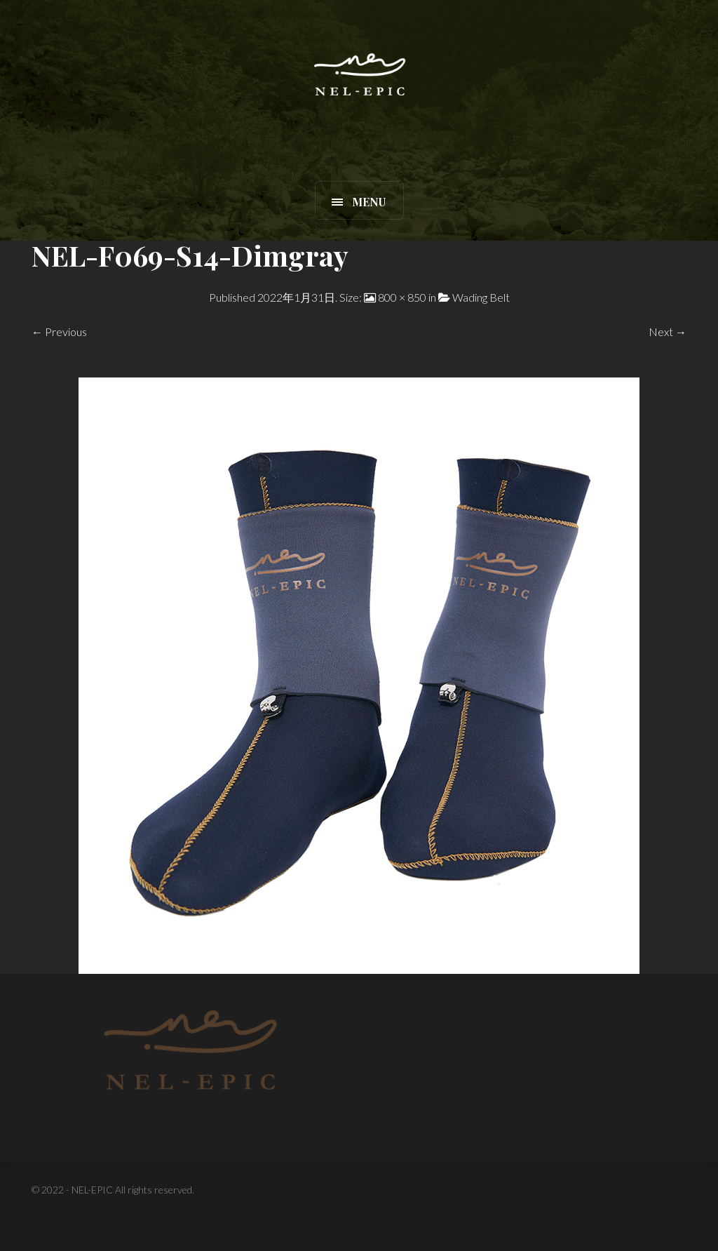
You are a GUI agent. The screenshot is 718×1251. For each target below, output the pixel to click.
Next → (667, 331)
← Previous (59, 331)
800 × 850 (402, 297)
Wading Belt (481, 297)
